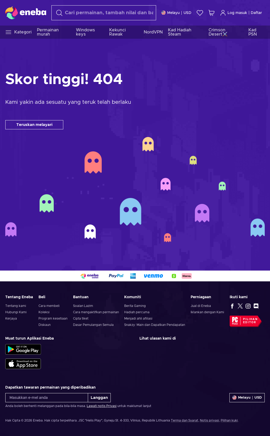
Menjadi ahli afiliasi (138, 318)
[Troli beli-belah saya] (211, 12)
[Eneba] (25, 12)
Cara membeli (49, 305)
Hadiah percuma (137, 312)
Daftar (256, 13)
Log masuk (233, 12)
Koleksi (44, 312)
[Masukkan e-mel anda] (46, 397)
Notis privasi (209, 420)
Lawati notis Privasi (102, 406)
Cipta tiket (80, 318)
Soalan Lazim (83, 305)
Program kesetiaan (53, 318)
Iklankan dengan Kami (207, 312)
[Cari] (103, 13)
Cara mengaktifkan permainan (96, 312)
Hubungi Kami (16, 312)
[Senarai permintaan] (200, 12)
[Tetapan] (176, 12)
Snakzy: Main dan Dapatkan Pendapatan (154, 324)
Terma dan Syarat (184, 420)
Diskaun (44, 324)
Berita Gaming (135, 305)
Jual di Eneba (201, 305)
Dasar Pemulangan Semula (93, 324)
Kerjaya (11, 318)
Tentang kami (15, 305)
